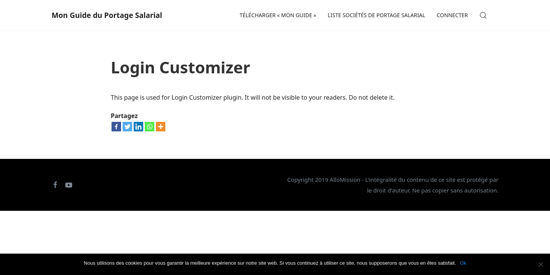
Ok (463, 263)
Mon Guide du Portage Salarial (107, 15)
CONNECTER (452, 15)
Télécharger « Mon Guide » (277, 15)
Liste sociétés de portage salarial (376, 15)
